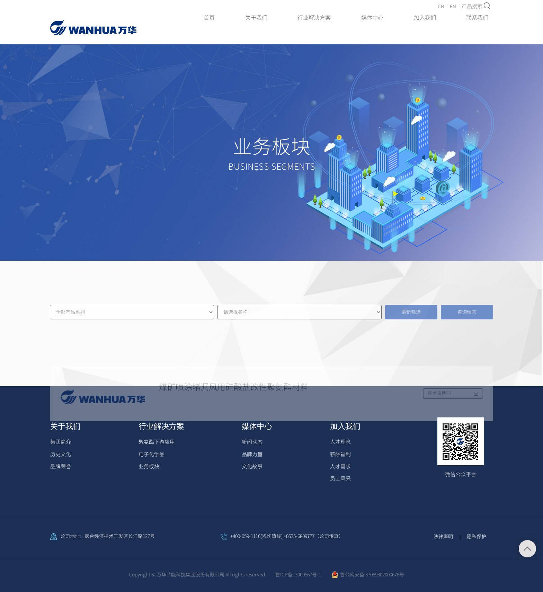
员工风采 (340, 478)
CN (441, 6)
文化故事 (252, 466)
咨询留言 (467, 332)
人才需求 (340, 466)
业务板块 (149, 466)
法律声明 (443, 536)
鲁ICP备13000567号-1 (298, 574)
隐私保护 (476, 536)
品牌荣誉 (60, 466)
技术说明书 (453, 439)
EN (453, 6)
